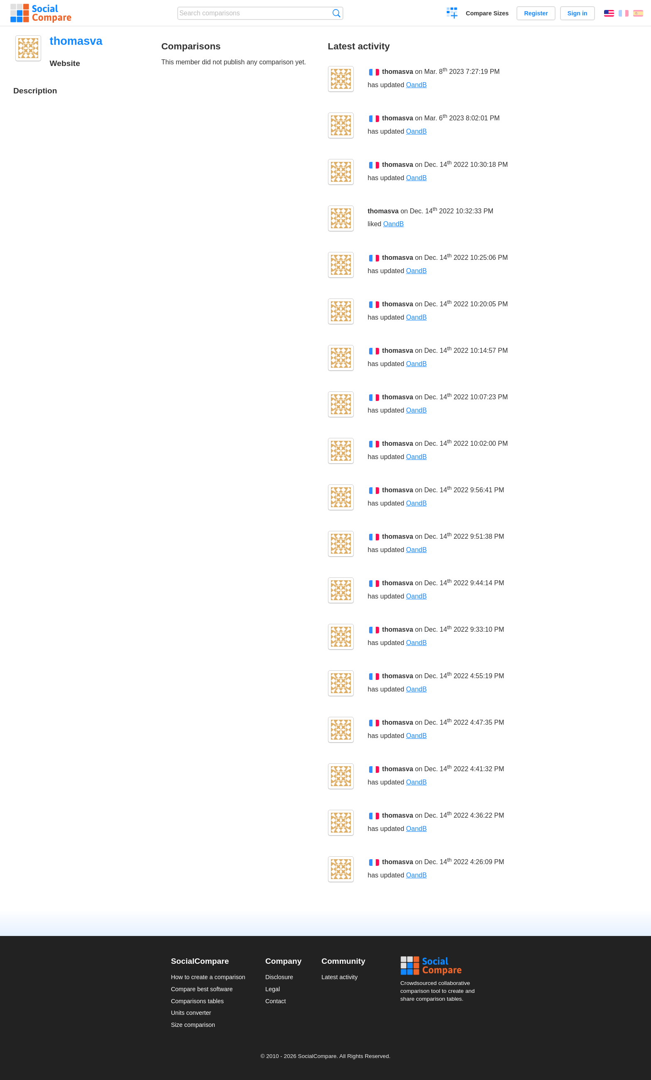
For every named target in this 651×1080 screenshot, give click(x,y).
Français (624, 13)
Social (440, 966)
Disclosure (279, 977)
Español (638, 13)
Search (336, 13)
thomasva (397, 72)
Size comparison (193, 1024)
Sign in (577, 13)
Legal (272, 989)
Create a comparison (452, 14)
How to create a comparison (208, 977)
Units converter (191, 1012)
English (609, 13)
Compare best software (202, 989)
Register (536, 13)
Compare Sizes (487, 13)
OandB (416, 84)
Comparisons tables (197, 1001)
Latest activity (339, 977)
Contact (275, 1001)
